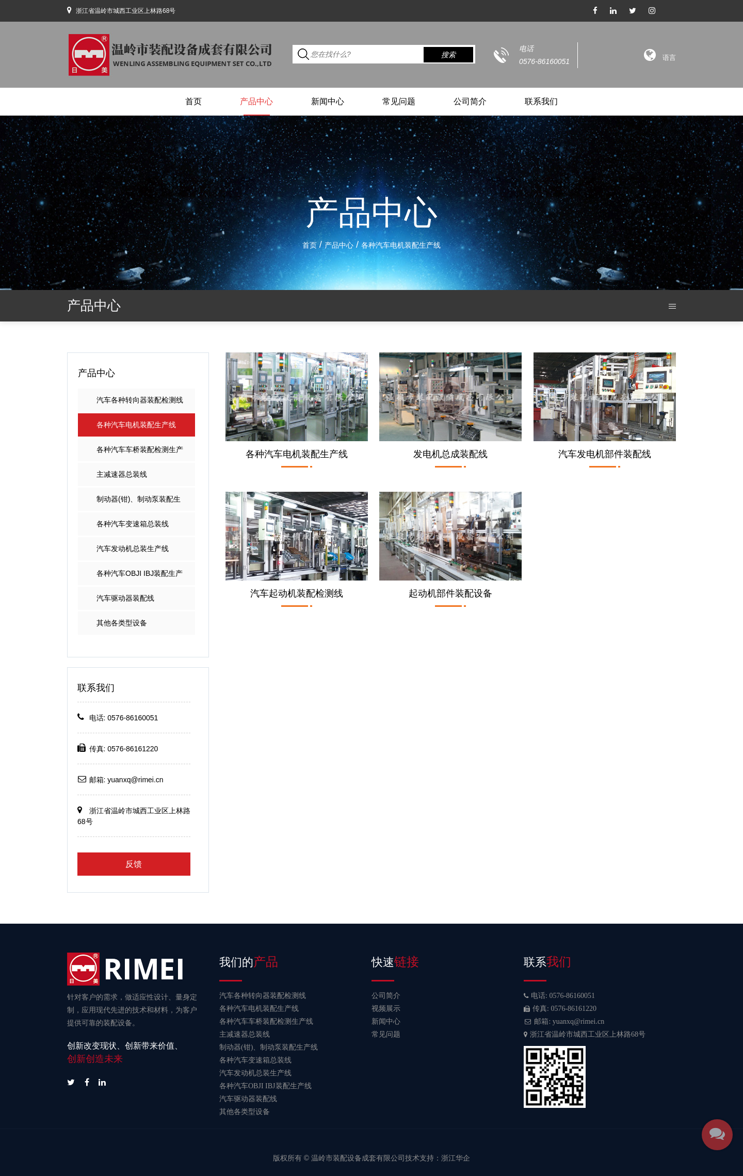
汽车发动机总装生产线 (132, 548)
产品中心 (256, 101)
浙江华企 (455, 1158)
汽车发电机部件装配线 (604, 454)
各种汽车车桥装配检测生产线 (139, 453)
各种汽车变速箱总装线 (132, 524)
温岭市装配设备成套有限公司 (358, 1158)
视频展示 (386, 1008)
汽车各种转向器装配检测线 (139, 400)
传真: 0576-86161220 (560, 1008)
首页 (193, 101)
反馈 (133, 864)
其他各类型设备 (121, 623)
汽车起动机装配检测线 (296, 593)
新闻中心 (327, 101)
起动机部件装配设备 (450, 593)
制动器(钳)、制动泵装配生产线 (138, 503)
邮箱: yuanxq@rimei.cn (564, 1021)
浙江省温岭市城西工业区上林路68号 (584, 1034)
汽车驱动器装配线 (125, 598)
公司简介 (470, 101)
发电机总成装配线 (450, 454)
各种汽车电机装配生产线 (136, 425)
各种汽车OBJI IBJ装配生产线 (139, 577)
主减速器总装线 (121, 474)
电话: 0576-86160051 (559, 996)
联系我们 (541, 101)
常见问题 (398, 101)
